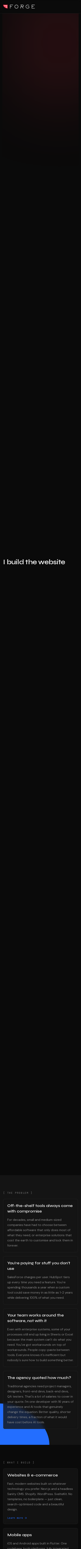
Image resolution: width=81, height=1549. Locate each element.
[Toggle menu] (75, 7)
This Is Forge (19, 6)
